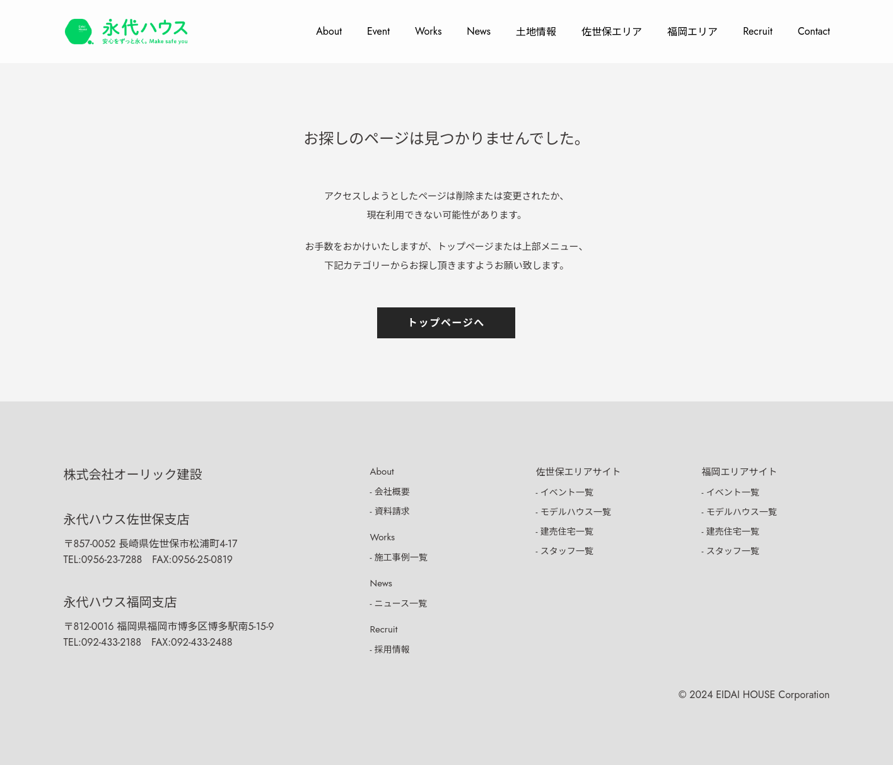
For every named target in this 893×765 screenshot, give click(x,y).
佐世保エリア (611, 32)
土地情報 (536, 32)
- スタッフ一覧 (564, 551)
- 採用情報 (390, 649)
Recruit (758, 31)
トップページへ (446, 323)
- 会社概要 (390, 491)
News (479, 31)
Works (428, 31)
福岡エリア (692, 32)
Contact (814, 31)
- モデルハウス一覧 (573, 512)
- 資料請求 (390, 511)
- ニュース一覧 (398, 603)
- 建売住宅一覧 (564, 531)
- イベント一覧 (564, 492)
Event (378, 31)
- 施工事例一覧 (399, 557)
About (329, 31)
